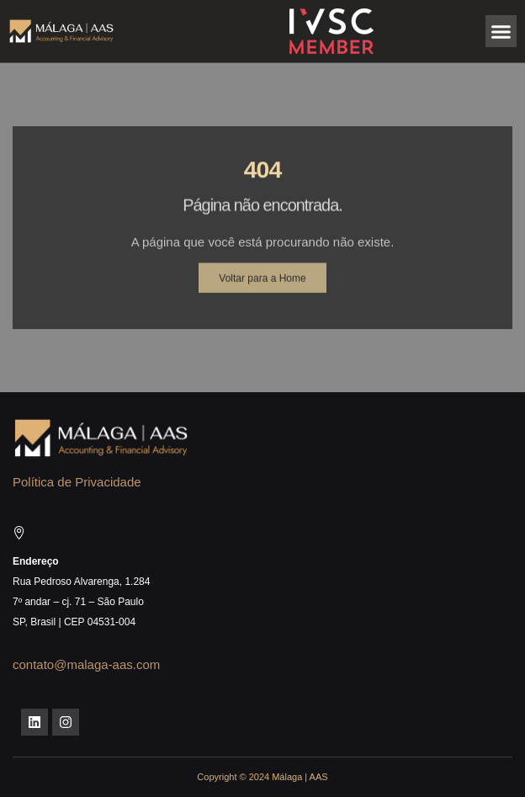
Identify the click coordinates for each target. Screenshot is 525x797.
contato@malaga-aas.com (86, 664)
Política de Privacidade (77, 482)
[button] (501, 31)
